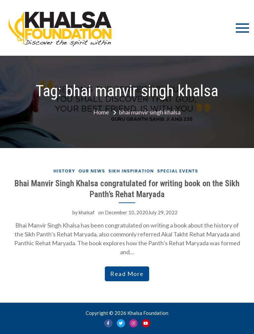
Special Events (177, 171)
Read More (127, 273)
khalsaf (87, 212)
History (64, 171)
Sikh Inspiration (131, 171)
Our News (91, 171)
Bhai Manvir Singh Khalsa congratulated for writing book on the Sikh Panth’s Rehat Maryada (127, 189)
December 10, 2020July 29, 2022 (141, 212)
